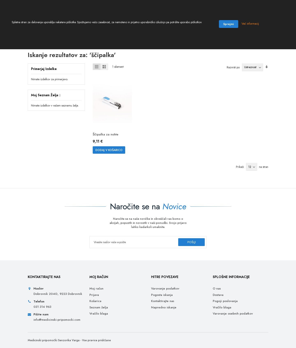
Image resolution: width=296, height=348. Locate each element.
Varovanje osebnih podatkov (233, 313)
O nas (217, 288)
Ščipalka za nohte (106, 137)
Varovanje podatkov (165, 288)
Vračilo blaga (98, 313)
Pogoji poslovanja (225, 301)
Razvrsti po (233, 70)
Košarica (95, 301)
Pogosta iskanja (162, 295)
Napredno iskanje (163, 307)
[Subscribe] (190, 242)
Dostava (218, 295)
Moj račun (96, 288)
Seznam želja (98, 307)
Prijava (94, 295)
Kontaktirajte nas (162, 301)
